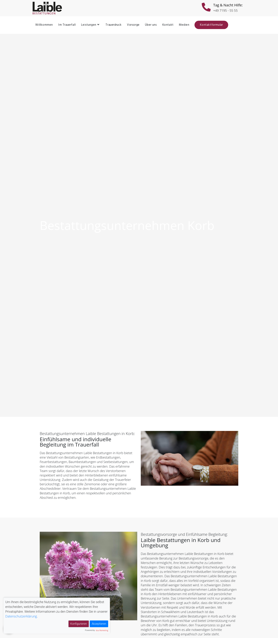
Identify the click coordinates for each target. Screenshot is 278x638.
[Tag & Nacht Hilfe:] (206, 8)
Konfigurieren (78, 623)
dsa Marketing (102, 630)
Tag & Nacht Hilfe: (228, 5)
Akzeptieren (99, 623)
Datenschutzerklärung (21, 616)
